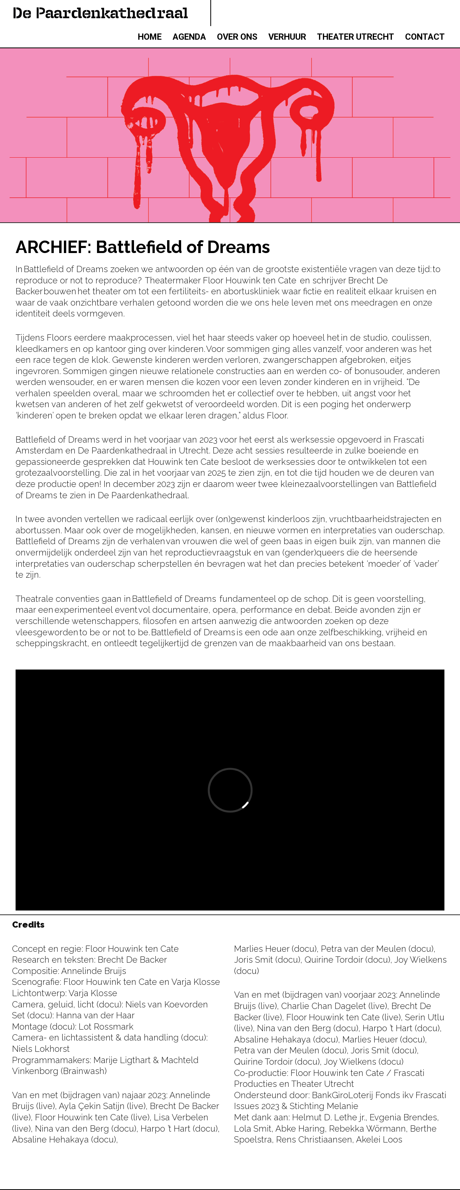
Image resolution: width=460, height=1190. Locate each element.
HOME (150, 37)
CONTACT (425, 37)
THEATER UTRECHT (355, 37)
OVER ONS (237, 37)
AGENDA (189, 37)
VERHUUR (287, 37)
